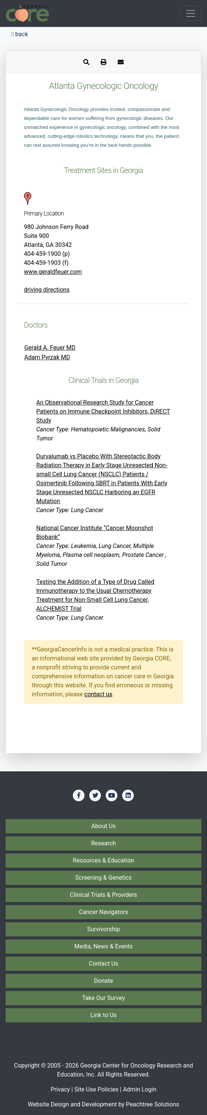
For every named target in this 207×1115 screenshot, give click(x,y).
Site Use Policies (96, 1089)
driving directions (46, 289)
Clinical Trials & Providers (103, 894)
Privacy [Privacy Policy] (60, 1089)
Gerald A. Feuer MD (49, 347)
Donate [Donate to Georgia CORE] (103, 980)
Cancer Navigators (103, 912)
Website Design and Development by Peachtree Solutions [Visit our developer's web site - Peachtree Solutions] (103, 1104)
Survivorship (103, 929)
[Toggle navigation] (190, 13)
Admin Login (140, 1089)
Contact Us (103, 963)
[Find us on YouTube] (111, 795)
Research (103, 843)
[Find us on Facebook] (78, 795)
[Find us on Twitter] (95, 795)
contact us (98, 694)
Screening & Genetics (103, 877)
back (20, 34)
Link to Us (103, 1015)
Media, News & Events (103, 946)
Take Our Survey (103, 997)
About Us (103, 826)
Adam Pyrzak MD (47, 357)
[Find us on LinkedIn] (128, 795)
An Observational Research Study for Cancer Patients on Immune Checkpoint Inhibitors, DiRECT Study (103, 411)
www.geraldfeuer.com (53, 271)
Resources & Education (103, 860)
